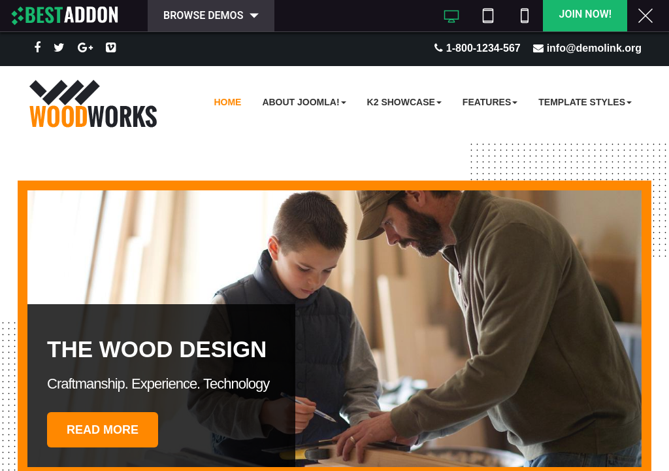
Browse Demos (203, 15)
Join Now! (585, 14)
